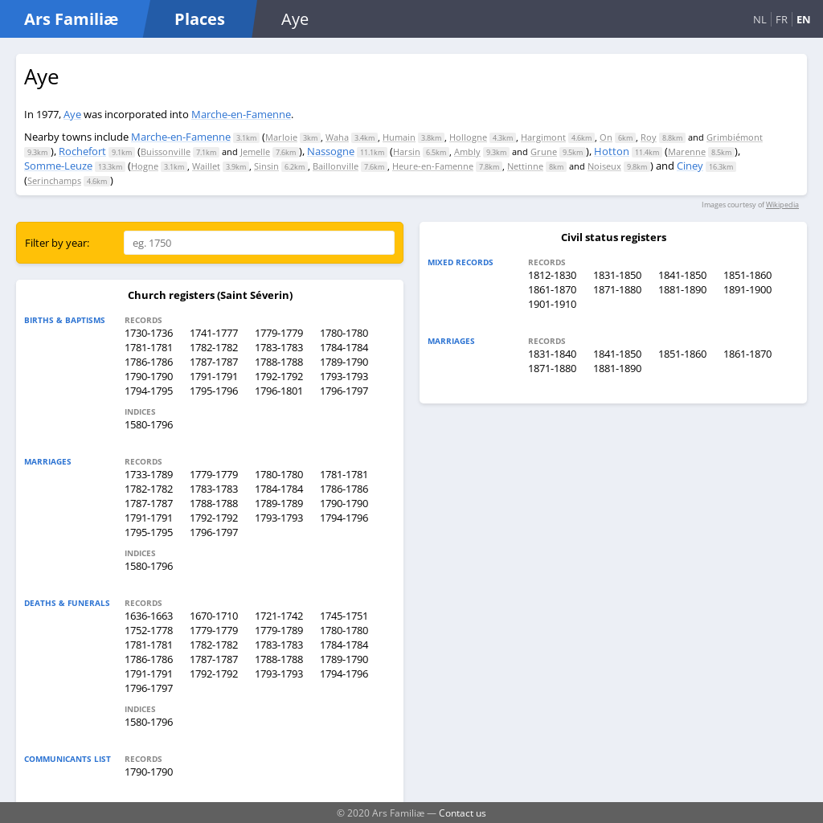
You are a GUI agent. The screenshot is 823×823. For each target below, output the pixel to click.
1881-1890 (682, 289)
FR (782, 19)
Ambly (467, 151)
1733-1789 (149, 474)
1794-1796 (344, 517)
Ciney (690, 165)
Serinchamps (54, 180)
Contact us (462, 812)
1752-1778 (149, 630)
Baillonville (335, 166)
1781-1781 (149, 347)
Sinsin (266, 166)
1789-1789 (279, 503)
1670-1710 (214, 615)
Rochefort (82, 151)
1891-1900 (747, 289)
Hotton (611, 151)
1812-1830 (552, 275)
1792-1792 (279, 376)
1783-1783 (279, 347)
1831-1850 (617, 275)
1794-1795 (149, 390)
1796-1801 (279, 390)
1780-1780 (344, 333)
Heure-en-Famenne (432, 166)
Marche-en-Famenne (241, 114)
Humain (399, 137)
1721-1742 (279, 615)
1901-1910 (552, 304)
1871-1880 (617, 289)
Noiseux (604, 166)
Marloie (281, 137)
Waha (337, 137)
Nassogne (330, 151)
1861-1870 (552, 289)
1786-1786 (149, 361)
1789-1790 (344, 361)
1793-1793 (344, 376)
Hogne (144, 166)
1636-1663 (149, 615)
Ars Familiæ (71, 19)
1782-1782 (214, 347)
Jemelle (255, 151)
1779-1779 (279, 333)
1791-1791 (214, 376)
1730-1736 (149, 333)
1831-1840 (552, 353)
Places (199, 19)
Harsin (406, 151)
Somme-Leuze (58, 165)
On (606, 137)
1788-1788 (279, 361)
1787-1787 (214, 361)
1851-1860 (747, 275)
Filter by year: (57, 242)
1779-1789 (279, 630)
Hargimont (543, 137)
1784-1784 (344, 347)
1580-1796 (149, 424)
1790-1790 (149, 376)
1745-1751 (344, 615)
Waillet (206, 166)
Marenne (687, 151)
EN (803, 19)
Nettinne (525, 166)
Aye (72, 114)
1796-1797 (344, 390)
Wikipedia (782, 204)
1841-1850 (682, 275)
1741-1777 (214, 333)
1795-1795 (149, 532)
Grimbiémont (734, 137)
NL (760, 19)
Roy (649, 137)
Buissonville (165, 151)
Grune (543, 151)
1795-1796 (214, 390)
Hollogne (468, 137)
